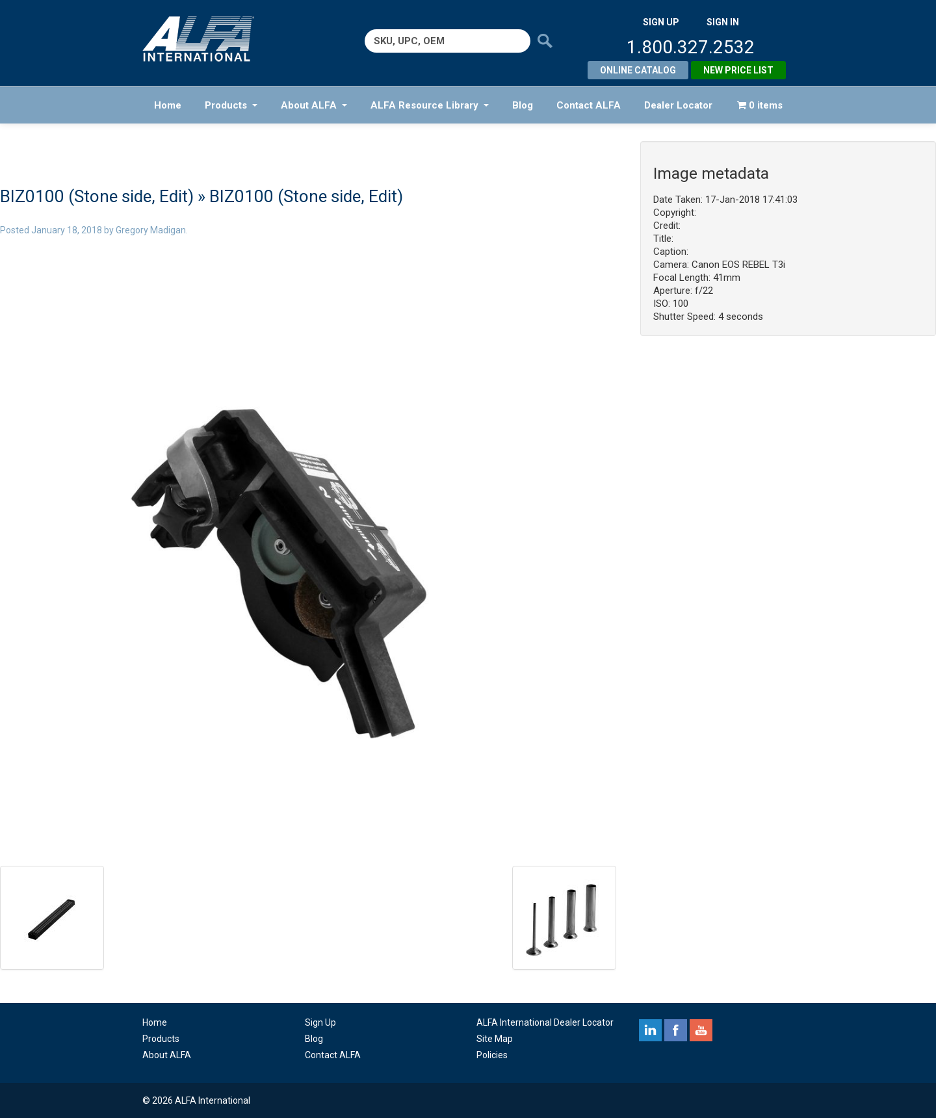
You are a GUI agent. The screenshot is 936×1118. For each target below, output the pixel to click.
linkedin (650, 1030)
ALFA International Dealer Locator (545, 1022)
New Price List (738, 70)
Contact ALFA (588, 105)
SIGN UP (661, 22)
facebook (675, 1030)
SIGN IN (723, 22)
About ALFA (314, 105)
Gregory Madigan (151, 230)
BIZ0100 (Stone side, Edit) (97, 196)
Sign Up (320, 1022)
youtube (701, 1030)
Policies (492, 1055)
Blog (522, 105)
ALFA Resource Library (429, 105)
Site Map (494, 1039)
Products (231, 105)
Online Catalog (638, 70)
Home (167, 105)
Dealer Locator (678, 105)
